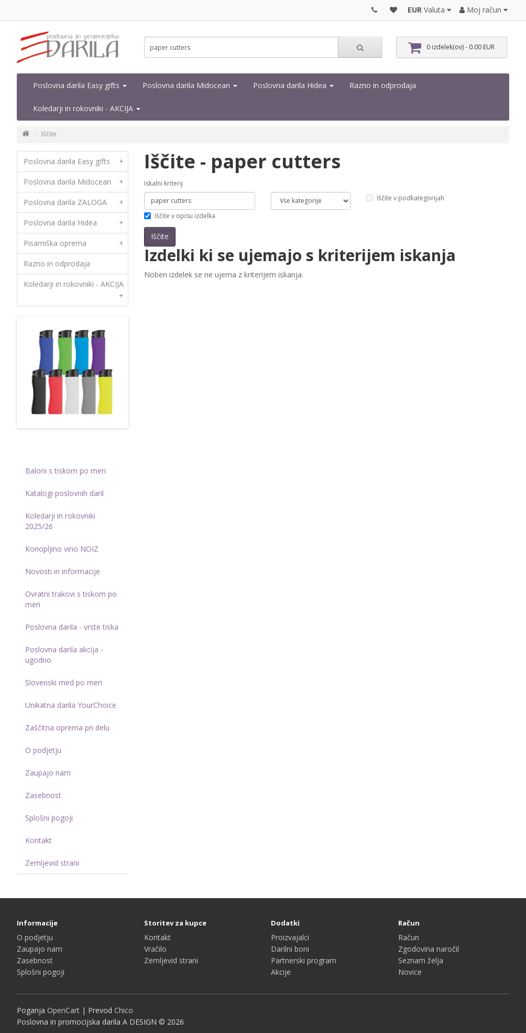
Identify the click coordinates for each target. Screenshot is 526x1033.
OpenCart (63, 1010)
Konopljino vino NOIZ (61, 549)
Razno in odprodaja (382, 85)
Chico (123, 1010)
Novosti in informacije (62, 571)
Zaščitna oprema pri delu (67, 728)
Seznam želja (420, 960)
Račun (408, 937)
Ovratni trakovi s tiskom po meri (71, 599)
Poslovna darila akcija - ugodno (64, 654)
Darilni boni (290, 949)
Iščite (49, 134)
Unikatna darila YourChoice (70, 705)
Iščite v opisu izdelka (179, 215)
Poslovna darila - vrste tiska (71, 627)
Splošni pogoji (49, 818)
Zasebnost (43, 795)
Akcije (281, 972)
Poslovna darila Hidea (293, 85)
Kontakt (38, 840)
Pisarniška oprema (76, 243)
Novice (410, 972)
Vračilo (155, 949)
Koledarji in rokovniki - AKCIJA (86, 108)
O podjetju (43, 750)
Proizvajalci (290, 937)
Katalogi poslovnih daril (64, 493)
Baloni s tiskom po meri (65, 471)
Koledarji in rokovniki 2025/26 (60, 521)
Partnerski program (303, 960)
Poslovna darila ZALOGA (76, 202)
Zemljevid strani (52, 863)
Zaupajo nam (48, 773)
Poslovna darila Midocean (190, 85)
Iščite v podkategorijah (405, 197)
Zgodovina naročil (428, 949)
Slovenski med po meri (63, 682)
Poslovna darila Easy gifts (80, 85)
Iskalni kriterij (163, 183)
